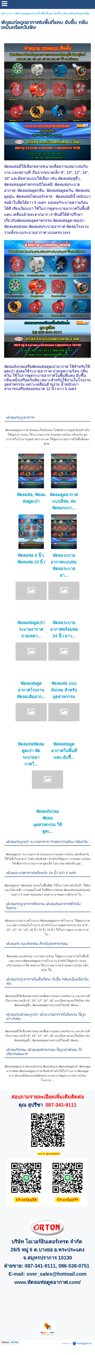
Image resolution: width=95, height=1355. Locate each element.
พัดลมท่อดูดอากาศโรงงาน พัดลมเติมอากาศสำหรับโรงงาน (43, 906)
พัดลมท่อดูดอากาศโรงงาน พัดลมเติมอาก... (31, 690)
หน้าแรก (6, 13)
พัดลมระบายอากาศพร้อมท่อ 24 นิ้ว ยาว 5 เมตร (41, 873)
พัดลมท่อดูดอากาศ (20, 418)
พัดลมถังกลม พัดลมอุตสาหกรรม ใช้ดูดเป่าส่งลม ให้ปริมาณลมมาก (44, 1052)
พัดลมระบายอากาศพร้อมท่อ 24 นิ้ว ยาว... (64, 629)
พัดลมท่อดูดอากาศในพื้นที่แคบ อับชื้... (64, 751)
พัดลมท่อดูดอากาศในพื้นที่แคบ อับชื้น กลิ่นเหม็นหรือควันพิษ (47, 982)
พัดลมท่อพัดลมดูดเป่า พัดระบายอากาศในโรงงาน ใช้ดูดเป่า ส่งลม (46, 1017)
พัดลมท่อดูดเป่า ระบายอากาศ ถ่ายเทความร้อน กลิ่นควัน (47, 842)
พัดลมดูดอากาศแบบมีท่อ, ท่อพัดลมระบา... (64, 501)
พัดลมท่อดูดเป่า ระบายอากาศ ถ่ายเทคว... (31, 629)
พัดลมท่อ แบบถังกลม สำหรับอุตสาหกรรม (64, 690)
